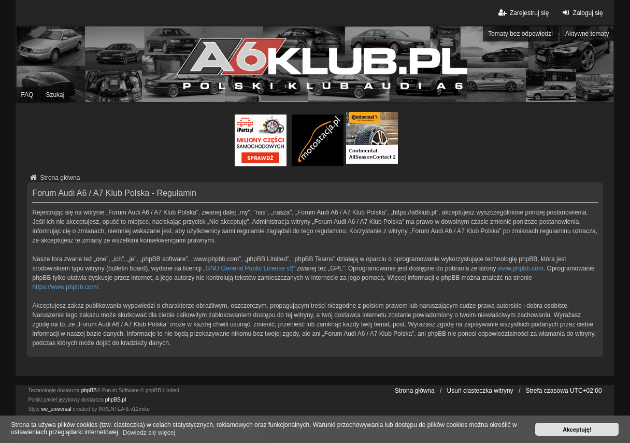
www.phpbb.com (520, 268)
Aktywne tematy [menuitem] (587, 33)
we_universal (56, 409)
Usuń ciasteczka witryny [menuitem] (480, 390)
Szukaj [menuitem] (55, 94)
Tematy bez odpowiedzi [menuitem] (520, 33)
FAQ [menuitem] (27, 94)
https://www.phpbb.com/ (65, 287)
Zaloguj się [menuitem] (581, 13)
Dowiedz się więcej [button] (149, 432)
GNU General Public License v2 (249, 268)
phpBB (89, 390)
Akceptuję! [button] (577, 429)
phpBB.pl (115, 400)
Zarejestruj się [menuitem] (523, 13)
